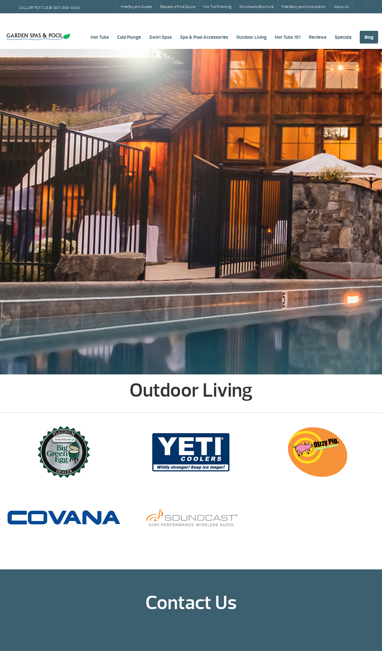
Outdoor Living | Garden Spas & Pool (38, 37)
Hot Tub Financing (217, 6)
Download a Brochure (257, 6)
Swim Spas (160, 37)
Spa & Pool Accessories (204, 37)
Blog (369, 37)
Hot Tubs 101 (288, 37)
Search (360, 6)
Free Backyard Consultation (303, 6)
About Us (341, 6)
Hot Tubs (100, 37)
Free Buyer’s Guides (136, 6)
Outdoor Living (251, 37)
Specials (343, 37)
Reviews (317, 37)
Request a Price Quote (177, 6)
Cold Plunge (129, 37)
